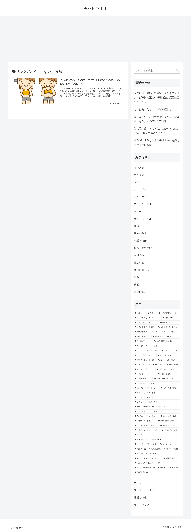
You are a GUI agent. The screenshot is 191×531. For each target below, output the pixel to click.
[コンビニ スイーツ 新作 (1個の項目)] (157, 346)
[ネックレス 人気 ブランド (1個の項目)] (148, 458)
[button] (177, 70)
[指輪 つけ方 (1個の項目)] (141, 449)
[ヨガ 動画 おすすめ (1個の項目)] (166, 341)
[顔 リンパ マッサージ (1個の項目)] (146, 388)
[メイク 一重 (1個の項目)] (143, 379)
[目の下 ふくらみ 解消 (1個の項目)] (157, 393)
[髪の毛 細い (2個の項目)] (169, 322)
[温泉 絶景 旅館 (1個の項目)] (168, 421)
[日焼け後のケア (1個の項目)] (168, 374)
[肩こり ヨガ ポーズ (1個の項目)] (145, 360)
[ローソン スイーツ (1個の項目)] (168, 355)
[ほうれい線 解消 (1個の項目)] (145, 421)
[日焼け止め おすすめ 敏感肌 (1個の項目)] (166, 365)
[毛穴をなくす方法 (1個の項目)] (170, 388)
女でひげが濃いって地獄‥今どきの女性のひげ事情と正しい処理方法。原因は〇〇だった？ (156, 98)
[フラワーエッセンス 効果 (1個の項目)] (147, 430)
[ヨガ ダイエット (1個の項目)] (145, 355)
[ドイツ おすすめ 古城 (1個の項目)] (157, 397)
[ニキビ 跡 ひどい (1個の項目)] (142, 365)
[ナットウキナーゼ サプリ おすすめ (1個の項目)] (157, 407)
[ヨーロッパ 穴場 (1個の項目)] (171, 449)
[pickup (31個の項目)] (140, 313)
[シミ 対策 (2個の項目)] (171, 332)
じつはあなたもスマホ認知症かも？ (154, 109)
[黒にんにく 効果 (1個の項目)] (170, 416)
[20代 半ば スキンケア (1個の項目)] (167, 369)
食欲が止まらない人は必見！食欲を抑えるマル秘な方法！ (156, 142)
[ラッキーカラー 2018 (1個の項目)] (146, 426)
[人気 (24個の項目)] (151, 313)
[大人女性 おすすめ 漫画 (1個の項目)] (157, 402)
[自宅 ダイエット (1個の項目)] (170, 351)
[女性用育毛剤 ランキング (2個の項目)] (148, 332)
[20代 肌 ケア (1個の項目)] (145, 374)
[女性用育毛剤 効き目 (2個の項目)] (168, 327)
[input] (157, 70)
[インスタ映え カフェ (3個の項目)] (147, 318)
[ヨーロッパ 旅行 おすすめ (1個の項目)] (157, 454)
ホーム (138, 483)
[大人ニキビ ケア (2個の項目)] (146, 322)
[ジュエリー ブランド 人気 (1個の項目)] (146, 444)
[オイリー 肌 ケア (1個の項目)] (144, 369)
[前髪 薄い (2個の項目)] (170, 318)
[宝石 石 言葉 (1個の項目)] (171, 458)
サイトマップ (141, 504)
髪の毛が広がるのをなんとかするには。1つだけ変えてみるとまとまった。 (156, 130)
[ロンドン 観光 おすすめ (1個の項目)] (145, 468)
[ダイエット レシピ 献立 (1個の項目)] (157, 411)
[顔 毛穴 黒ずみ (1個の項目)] (157, 472)
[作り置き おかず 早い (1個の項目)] (146, 416)
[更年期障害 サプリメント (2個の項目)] (165, 337)
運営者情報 (140, 497)
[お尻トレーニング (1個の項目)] (169, 426)
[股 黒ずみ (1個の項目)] (143, 341)
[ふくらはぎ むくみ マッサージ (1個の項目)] (157, 463)
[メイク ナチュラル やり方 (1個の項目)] (157, 383)
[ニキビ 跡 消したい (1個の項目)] (168, 360)
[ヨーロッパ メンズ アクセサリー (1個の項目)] (157, 440)
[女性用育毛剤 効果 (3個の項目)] (169, 313)
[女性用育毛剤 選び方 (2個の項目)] (145, 327)
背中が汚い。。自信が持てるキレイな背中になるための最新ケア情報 (156, 119)
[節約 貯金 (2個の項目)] (142, 337)
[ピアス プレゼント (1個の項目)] (170, 430)
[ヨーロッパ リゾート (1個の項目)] (157, 435)
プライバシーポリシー (146, 490)
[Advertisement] (95, 39)
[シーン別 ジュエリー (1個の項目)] (169, 444)
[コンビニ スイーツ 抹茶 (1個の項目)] (147, 351)
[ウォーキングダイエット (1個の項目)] (168, 468)
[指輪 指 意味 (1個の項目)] (155, 449)
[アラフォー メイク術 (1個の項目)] (166, 379)
